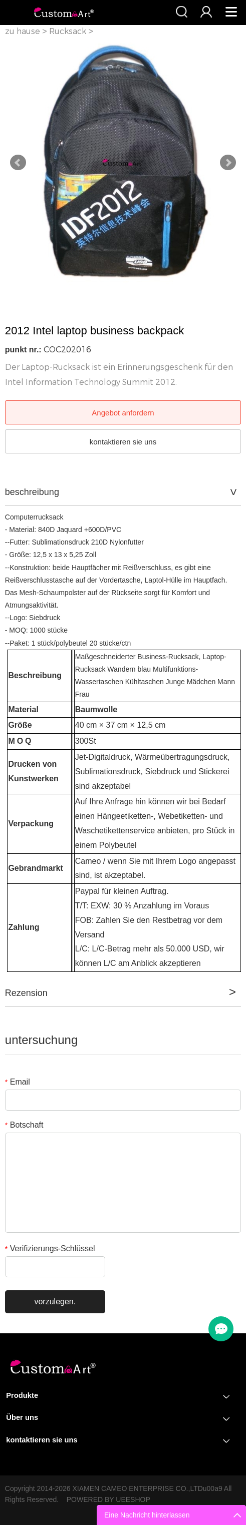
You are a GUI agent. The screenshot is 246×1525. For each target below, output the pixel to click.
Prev (18, 163)
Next (228, 163)
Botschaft (24, 1125)
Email (17, 1082)
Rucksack (67, 31)
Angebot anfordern (123, 412)
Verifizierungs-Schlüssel (50, 1248)
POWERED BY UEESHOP (108, 1499)
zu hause (22, 31)
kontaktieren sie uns (123, 441)
